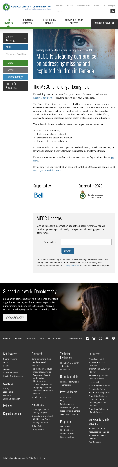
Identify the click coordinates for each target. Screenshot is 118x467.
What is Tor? (65, 369)
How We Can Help (97, 428)
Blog (62, 400)
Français (111, 6)
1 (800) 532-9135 (71, 265)
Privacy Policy (31, 338)
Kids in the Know (67, 437)
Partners (7, 395)
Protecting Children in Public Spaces (98, 410)
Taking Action (38, 429)
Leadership (8, 392)
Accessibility (58, 338)
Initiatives (94, 353)
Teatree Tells (94, 382)
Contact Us (18, 338)
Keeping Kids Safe (40, 422)
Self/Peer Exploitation (98, 375)
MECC (9, 47)
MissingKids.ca (67, 430)
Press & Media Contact (70, 411)
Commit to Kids (67, 433)
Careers (10, 70)
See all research (39, 397)
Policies (7, 406)
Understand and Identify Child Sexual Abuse (43, 417)
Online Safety (38, 426)
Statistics (36, 365)
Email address (51, 241)
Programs (65, 421)
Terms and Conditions (16, 54)
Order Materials (83, 6)
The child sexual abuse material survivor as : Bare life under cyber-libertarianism (42, 375)
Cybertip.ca (65, 426)
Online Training (10, 38)
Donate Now (15, 317)
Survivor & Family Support (99, 421)
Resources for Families (99, 432)
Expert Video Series (43, 97)
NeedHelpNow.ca (96, 378)
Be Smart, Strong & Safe (99, 392)
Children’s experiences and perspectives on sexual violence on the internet (42, 389)
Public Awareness (68, 404)
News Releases (67, 397)
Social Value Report (11, 399)
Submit (68, 250)
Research (37, 353)
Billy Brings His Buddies (99, 385)
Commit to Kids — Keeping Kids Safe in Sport (97, 402)
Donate (70, 6)
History (6, 388)
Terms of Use (44, 338)
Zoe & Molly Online (97, 389)
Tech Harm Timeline (69, 414)
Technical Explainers (66, 355)
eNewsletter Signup (69, 407)
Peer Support (95, 442)
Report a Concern (13, 413)
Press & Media (99, 6)
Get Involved (10, 353)
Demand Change (14, 77)
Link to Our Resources (11, 85)
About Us (59, 6)
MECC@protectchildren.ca (47, 170)
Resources (38, 404)
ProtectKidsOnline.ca (98, 396)
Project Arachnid (96, 359)
